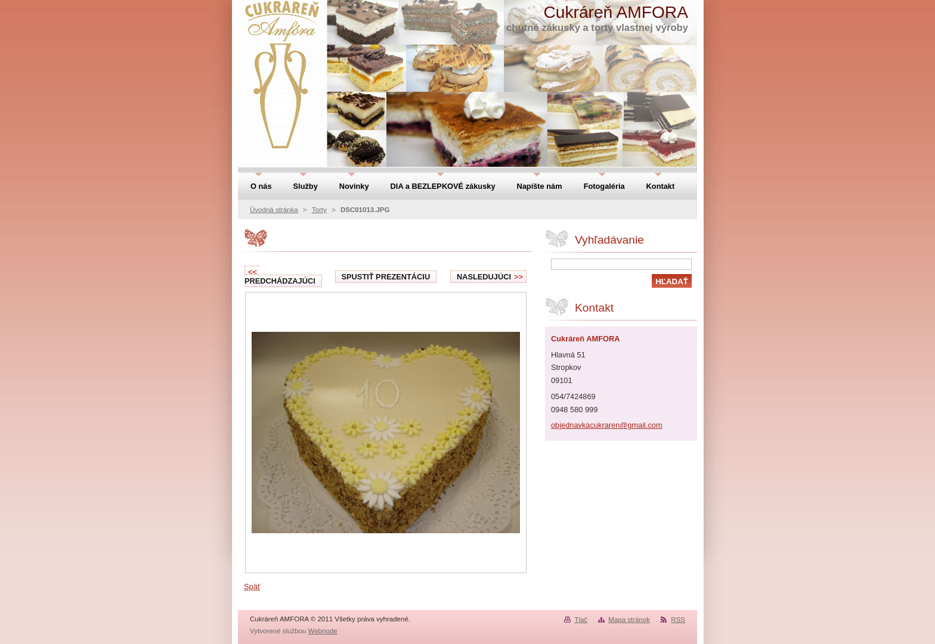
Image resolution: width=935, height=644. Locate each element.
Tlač (580, 619)
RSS (678, 619)
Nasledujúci (490, 276)
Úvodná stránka (274, 209)
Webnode (323, 630)
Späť (252, 586)
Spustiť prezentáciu (386, 276)
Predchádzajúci (279, 276)
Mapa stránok (629, 619)
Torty (319, 209)
